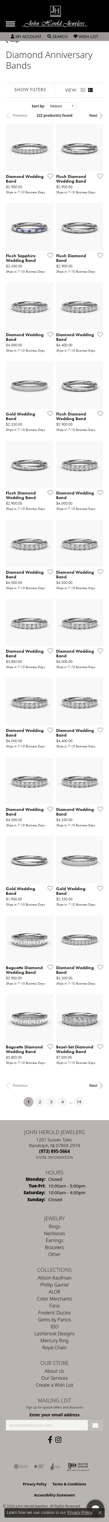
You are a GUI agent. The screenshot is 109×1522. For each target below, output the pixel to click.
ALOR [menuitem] (54, 1292)
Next (93, 115)
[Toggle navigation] (10, 24)
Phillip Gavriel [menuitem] (54, 1285)
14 (79, 1101)
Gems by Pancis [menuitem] (54, 1319)
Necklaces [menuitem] (54, 1233)
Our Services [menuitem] (54, 1378)
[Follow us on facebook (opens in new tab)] (50, 1439)
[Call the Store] (54, 1151)
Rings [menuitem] (54, 1226)
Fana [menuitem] (54, 1305)
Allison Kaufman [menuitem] (54, 1278)
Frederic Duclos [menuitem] (54, 1312)
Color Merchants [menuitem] (54, 1299)
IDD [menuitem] (55, 1326)
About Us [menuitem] (54, 1371)
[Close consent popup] (100, 1512)
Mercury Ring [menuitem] (54, 1340)
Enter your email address (54, 1414)
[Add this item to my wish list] (48, 176)
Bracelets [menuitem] (54, 1247)
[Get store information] (54, 1157)
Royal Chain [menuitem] (54, 1347)
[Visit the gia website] (21, 1466)
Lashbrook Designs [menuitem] (54, 1333)
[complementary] (67, 1490)
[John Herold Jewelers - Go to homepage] (54, 16)
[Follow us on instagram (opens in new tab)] (58, 1439)
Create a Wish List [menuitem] (54, 1385)
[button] (26, 36)
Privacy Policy (79, 1512)
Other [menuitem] (54, 1254)
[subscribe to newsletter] (95, 1425)
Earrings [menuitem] (54, 1240)
